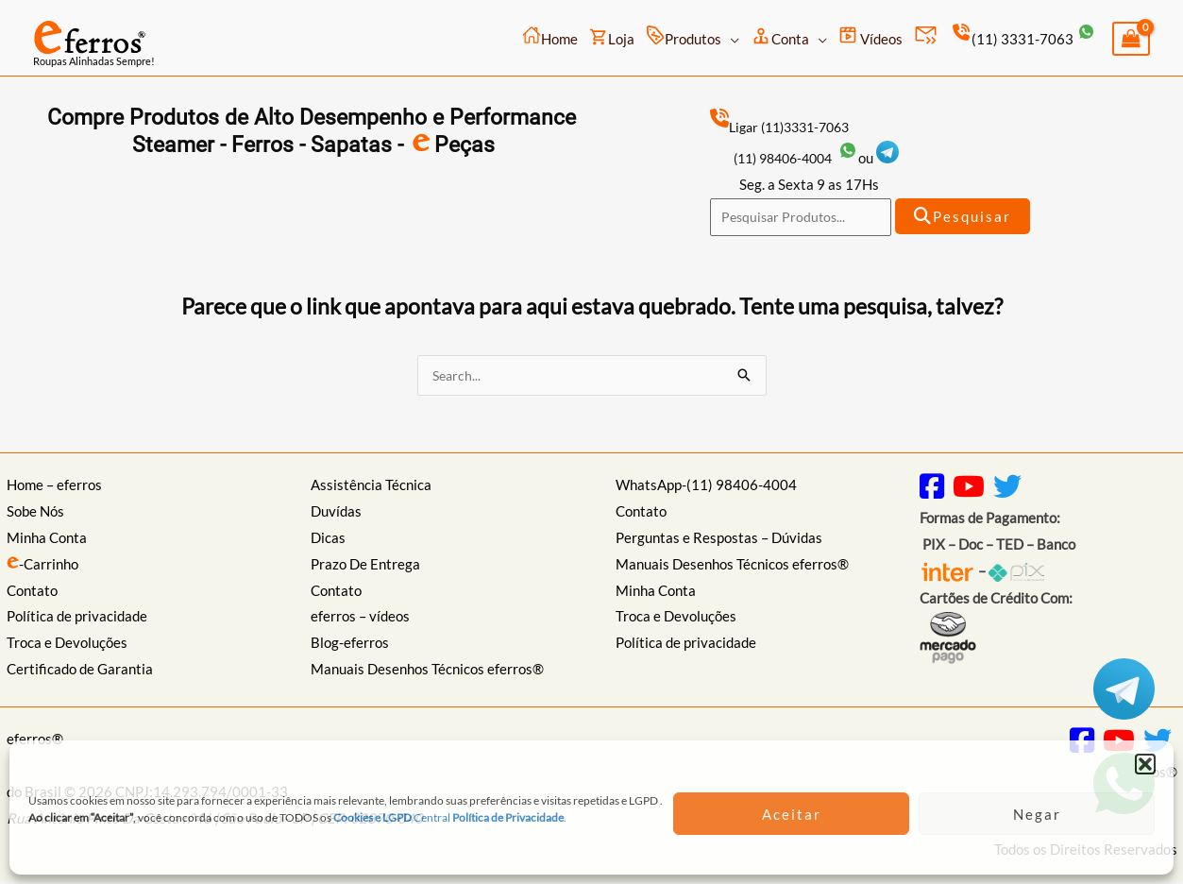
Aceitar (791, 814)
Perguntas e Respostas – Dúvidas (719, 540)
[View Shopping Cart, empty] (1131, 39)
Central (412, 817)
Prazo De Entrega (365, 566)
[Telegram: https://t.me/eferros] (899, 157)
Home (550, 36)
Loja (611, 37)
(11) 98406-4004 (802, 157)
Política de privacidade (77, 618)
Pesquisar (964, 217)
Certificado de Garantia (80, 671)
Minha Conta (47, 540)
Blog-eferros (350, 645)
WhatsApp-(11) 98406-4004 (706, 487)
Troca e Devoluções (67, 645)
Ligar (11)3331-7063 (786, 126)
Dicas (328, 540)
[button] (1145, 764)
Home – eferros (54, 487)
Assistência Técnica (371, 487)
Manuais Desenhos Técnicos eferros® (427, 671)
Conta (780, 36)
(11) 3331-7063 (1021, 38)
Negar (1037, 814)
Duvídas (336, 513)
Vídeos (870, 36)
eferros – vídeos (360, 618)
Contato (32, 592)
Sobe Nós (35, 513)
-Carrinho (42, 566)
